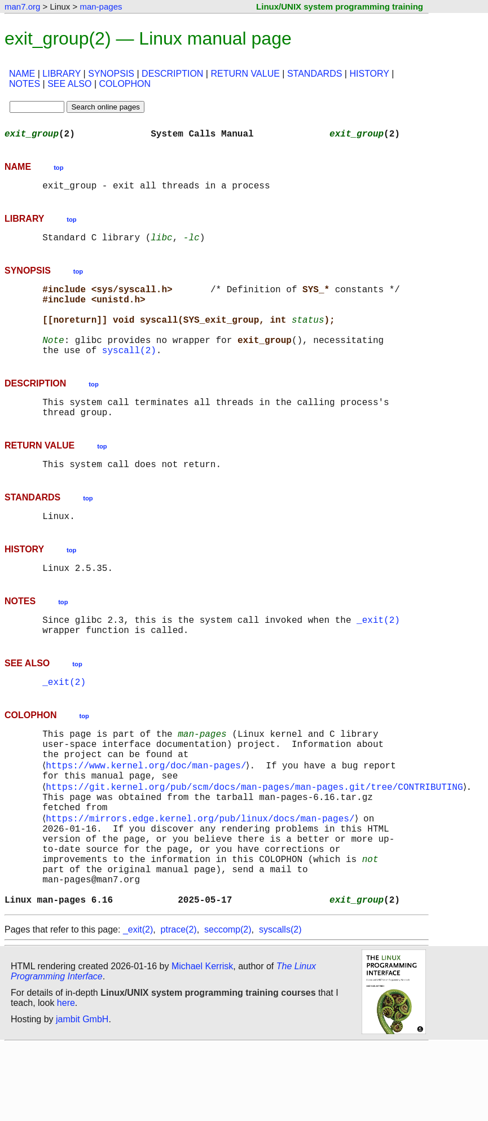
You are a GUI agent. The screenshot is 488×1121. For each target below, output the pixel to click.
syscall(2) (129, 372)
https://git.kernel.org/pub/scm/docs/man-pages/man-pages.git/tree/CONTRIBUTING (256, 838)
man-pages (101, 6)
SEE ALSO (69, 84)
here (66, 1078)
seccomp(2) (228, 1005)
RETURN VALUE (244, 73)
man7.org (22, 6)
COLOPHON (125, 84)
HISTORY (369, 73)
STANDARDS (314, 73)
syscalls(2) (280, 1005)
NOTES (24, 84)
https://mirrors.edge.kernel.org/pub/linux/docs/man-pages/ (202, 875)
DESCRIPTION (172, 73)
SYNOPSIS (111, 73)
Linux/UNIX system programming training (339, 6)
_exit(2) (378, 655)
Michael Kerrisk (202, 1042)
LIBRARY (61, 73)
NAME (22, 73)
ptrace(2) (179, 1005)
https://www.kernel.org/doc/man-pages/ (148, 813)
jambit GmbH (82, 1095)
